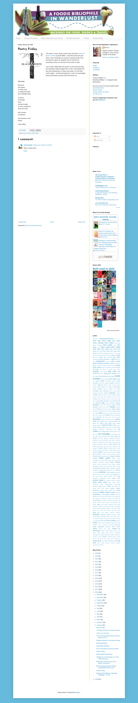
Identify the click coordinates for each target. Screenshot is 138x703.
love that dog (105, 446)
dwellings (112, 403)
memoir (100, 452)
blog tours (107, 373)
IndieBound (101, 100)
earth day (102, 405)
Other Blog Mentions (102, 646)
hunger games (101, 427)
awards (112, 363)
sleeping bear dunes (114, 504)
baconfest (99, 365)
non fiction (95, 472)
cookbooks (112, 393)
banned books (111, 365)
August (99, 606)
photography (102, 478)
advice (96, 357)
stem (98, 510)
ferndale (109, 409)
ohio (101, 474)
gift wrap (111, 417)
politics (118, 482)
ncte (119, 468)
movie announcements (114, 460)
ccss (106, 387)
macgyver (95, 448)
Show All (118, 207)
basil (112, 367)
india (100, 431)
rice (101, 494)
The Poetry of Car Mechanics (108, 222)
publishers (95, 486)
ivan (94, 436)
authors (106, 363)
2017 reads (105, 349)
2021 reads (106, 351)
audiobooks (100, 361)
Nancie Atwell (97, 464)
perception (95, 478)
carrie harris (101, 387)
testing (118, 514)
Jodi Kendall (28, 145)
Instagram (96, 68)
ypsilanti (118, 543)
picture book (116, 478)
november (117, 472)
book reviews (27, 133)
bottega (113, 381)
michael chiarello (115, 454)
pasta (118, 476)
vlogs (109, 528)
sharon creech (101, 502)
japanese (104, 436)
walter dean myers (107, 532)
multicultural (101, 462)
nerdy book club (104, 470)
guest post (117, 421)
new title (112, 470)
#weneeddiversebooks (106, 339)
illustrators (101, 429)
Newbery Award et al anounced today (108, 640)
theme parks (113, 516)
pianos (109, 478)
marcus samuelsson (103, 450)
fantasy (112, 407)
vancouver (117, 524)
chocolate (95, 391)
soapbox (100, 506)
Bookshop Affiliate (99, 80)
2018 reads (113, 349)
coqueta (100, 395)
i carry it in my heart (102, 633)
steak (118, 508)
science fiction (97, 500)
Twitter (95, 65)
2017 (97, 573)
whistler (102, 534)
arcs (113, 359)
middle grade (104, 458)
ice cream (117, 427)
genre (94, 417)
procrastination (108, 484)
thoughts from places (104, 518)
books (102, 381)
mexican (99, 454)
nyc (98, 474)
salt (119, 496)
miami (108, 454)
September (100, 603)
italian (118, 434)
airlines (101, 357)
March (99, 619)
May (98, 614)
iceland (95, 429)
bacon (94, 365)
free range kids (100, 415)
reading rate (111, 490)
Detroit (110, 401)
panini (101, 476)
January (99, 625)
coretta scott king (107, 395)
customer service (111, 397)
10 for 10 (117, 338)
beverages (96, 369)
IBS (113, 427)
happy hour (96, 423)
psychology (117, 484)
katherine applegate (109, 438)
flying (97, 413)
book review (111, 376)
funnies (112, 415)
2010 (97, 592)
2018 (97, 570)
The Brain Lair (97, 94)
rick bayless (106, 494)
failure (100, 407)
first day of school (97, 411)
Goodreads (96, 70)
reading (112, 488)
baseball (109, 367)
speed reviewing (97, 508)
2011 (97, 589)
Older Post (81, 222)
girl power (117, 417)
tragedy (118, 520)
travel (95, 523)
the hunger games (104, 516)
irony (96, 434)
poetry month (111, 482)
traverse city (101, 522)
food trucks (106, 413)
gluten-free (104, 419)
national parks (116, 466)
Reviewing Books (101, 643)
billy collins (117, 369)
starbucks (108, 508)
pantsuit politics (108, 476)
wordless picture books (113, 536)
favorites (99, 409)
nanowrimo (104, 464)
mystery (117, 462)
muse (107, 462)
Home (18, 38)
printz (101, 484)
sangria (109, 498)
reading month (104, 490)
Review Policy (98, 38)
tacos (118, 510)
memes (95, 452)
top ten (104, 520)
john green (114, 436)
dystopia (117, 403)
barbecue (103, 367)
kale (102, 438)
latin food (105, 442)
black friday (103, 371)
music (112, 462)
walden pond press (114, 530)
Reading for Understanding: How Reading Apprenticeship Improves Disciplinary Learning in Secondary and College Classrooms (105, 244)
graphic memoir (111, 419)
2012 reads (107, 345)
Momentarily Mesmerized (104, 654)
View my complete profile (110, 57)
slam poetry (104, 504)
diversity (98, 403)
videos (95, 529)
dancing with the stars (108, 399)
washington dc (96, 534)
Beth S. (107, 47)
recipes (112, 492)
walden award (105, 530)
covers (114, 395)
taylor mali (100, 512)
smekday (95, 506)
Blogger (77, 692)
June (98, 611)
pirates (113, 480)
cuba (98, 397)
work (98, 538)
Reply (25, 151)
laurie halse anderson (114, 442)
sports (103, 508)
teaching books (105, 514)
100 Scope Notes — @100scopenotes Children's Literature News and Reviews (105, 177)
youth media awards (103, 543)
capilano (95, 387)
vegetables (101, 526)
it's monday (104, 434)
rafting (115, 486)
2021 (97, 562)
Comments (98, 140)
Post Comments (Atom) (34, 225)
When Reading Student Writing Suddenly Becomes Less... (106, 667)
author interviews (98, 363)
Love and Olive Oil (101, 203)
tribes (113, 522)
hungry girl (108, 427)
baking (104, 365)
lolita (98, 446)
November (100, 597)
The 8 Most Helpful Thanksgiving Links (107, 199)
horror (118, 425)
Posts (96, 136)
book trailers (113, 379)
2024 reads (99, 353)
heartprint (99, 425)
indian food (105, 431)
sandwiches (104, 498)
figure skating (116, 409)
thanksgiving (96, 516)
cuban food (103, 397)
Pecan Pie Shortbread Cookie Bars (105, 205)
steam (94, 510)
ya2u (103, 541)
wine (119, 534)
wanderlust (117, 532)
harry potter (108, 423)
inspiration (111, 431)
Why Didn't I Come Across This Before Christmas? (106, 662)
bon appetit (96, 376)
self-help (109, 500)
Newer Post (22, 222)
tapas (94, 512)
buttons (95, 385)
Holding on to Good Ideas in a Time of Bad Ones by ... (107, 658)
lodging (95, 446)
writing (95, 541)
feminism (104, 409)
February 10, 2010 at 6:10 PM (42, 145)
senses (113, 500)
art (116, 359)
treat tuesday (107, 522)
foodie (110, 413)
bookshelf (108, 381)
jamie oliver (99, 436)
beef (115, 367)
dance (99, 399)
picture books (98, 480)
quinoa (104, 486)
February (100, 622)
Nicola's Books (97, 90)
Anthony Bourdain (104, 359)
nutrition (95, 474)
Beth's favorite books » (113, 330)
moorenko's (96, 460)
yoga (114, 541)
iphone (116, 431)
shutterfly (115, 502)
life (119, 444)
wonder (104, 536)
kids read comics (110, 440)
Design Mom (99, 198)
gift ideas (105, 417)
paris (114, 476)
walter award (96, 532)
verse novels (116, 526)
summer (109, 510)
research (118, 492)
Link (104, 78)
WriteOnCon (117, 538)
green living (100, 421)
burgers (112, 383)
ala (105, 357)
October (99, 600)
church (111, 391)
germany (99, 417)
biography (96, 371)
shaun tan (109, 502)
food (100, 413)
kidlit (104, 440)
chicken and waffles (114, 389)
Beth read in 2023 (103, 268)
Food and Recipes (31, 38)
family (107, 407)
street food (103, 510)
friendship (107, 415)
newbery (117, 470)
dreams (107, 403)
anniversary (96, 359)
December (100, 594)
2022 (97, 559)
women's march (97, 536)
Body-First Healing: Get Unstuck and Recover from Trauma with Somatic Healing (108, 233)
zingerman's (96, 545)
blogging (113, 373)
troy (116, 522)
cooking (95, 395)
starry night (114, 508)
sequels (95, 502)
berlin (118, 367)
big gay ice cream (106, 369)
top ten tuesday (111, 520)
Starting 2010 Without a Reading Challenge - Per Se (106, 674)
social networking (115, 506)
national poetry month (99, 468)
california (105, 385)
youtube (113, 543)
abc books (108, 355)
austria (108, 361)
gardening (117, 415)
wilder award (114, 534)
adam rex (114, 355)
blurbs (118, 373)
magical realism (102, 448)
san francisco (96, 498)
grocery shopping (108, 421)
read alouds (105, 488)
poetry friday (35, 133)
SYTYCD (114, 510)
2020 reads (99, 351)
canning (114, 385)
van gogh (110, 524)
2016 (97, 575)
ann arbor (116, 357)
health (114, 423)
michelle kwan (105, 456)
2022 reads (113, 351)
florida (114, 411)
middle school (116, 458)
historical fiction (107, 425)
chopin (100, 391)
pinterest (108, 480)
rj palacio (112, 494)
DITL (94, 403)
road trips (117, 494)
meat (119, 450)
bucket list (101, 383)
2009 (97, 679)
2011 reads (108, 343)
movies (95, 462)
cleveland (95, 393)
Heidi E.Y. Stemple (105, 224)
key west (100, 440)
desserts (106, 401)
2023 (97, 556)
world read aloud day (106, 538)
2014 (98, 347)
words (94, 538)
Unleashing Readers (102, 191)
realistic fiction (104, 492)
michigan (112, 456)
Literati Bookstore (98, 88)
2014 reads (105, 347)
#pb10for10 (96, 338)
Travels (86, 38)
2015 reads (115, 347)
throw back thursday (115, 518)
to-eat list (95, 520)
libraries (115, 444)
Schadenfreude (116, 498)
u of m (100, 524)
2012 (97, 586)
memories (105, 452)
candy (109, 385)
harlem (102, 423)
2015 (97, 578)
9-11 (113, 353)
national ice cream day (105, 466)
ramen (94, 488)
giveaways (97, 419)
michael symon (97, 456)
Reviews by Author (73, 38)
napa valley (111, 464)
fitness (111, 411)
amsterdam (109, 357)
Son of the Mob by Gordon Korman (107, 649)
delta (97, 401)
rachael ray (110, 486)
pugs (100, 486)
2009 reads (97, 341)
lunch (118, 446)
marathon (110, 448)
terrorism (113, 514)
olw (111, 474)
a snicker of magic (100, 355)
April (98, 617)
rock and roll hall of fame (102, 496)
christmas (106, 391)
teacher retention (109, 512)
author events (115, 361)
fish (108, 411)
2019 (97, 567)
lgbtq (110, 444)
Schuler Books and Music (101, 92)
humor (95, 427)
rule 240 (111, 496)
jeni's (109, 436)
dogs (103, 403)
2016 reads (96, 349)
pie (105, 480)
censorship (117, 387)
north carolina (111, 472)
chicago (100, 389)
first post (104, 411)
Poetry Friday (100, 627)
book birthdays (103, 376)
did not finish (116, 401)
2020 (97, 564)
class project (116, 391)
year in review (109, 541)
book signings (104, 379)
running (116, 496)
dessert (101, 401)
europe (118, 405)
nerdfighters (96, 470)
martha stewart (113, 450)
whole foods (108, 534)
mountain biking (103, 460)
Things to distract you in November (105, 187)
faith (104, 407)
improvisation (109, 429)
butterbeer (117, 383)
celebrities (110, 387)
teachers (118, 512)
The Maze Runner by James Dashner (108, 630)
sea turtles (104, 500)
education (108, 405)
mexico (104, 454)
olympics (115, 474)
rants (98, 488)
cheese (95, 389)
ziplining (101, 545)
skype (98, 504)
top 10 (99, 520)
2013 (114, 345)
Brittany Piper (103, 237)
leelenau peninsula (98, 444)
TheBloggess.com (101, 186)
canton (118, 385)
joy (99, 438)
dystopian (96, 405)
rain (119, 486)
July (98, 608)
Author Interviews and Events (52, 38)
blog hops (112, 371)
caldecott (99, 385)
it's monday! (114, 434)
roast (94, 496)
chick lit (105, 389)
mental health (112, 452)
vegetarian (108, 526)
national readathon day (111, 468)
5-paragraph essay (107, 353)
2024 (97, 553)
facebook (95, 407)
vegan (94, 526)
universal (105, 524)
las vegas (99, 442)
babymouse (117, 363)
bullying (107, 383)
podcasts (118, 480)
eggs (113, 405)
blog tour (101, 373)
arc (110, 359)
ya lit (99, 541)
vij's (105, 528)
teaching (96, 514)
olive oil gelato (106, 474)
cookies (118, 393)
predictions (95, 484)
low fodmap (113, 446)
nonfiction (102, 472)
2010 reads (106, 341)
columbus (100, 393)
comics (106, 393)
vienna (100, 528)
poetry (95, 482)
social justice (106, 506)
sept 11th (117, 500)
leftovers (106, 444)
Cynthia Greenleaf (100, 250)
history (114, 425)
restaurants (96, 494)
